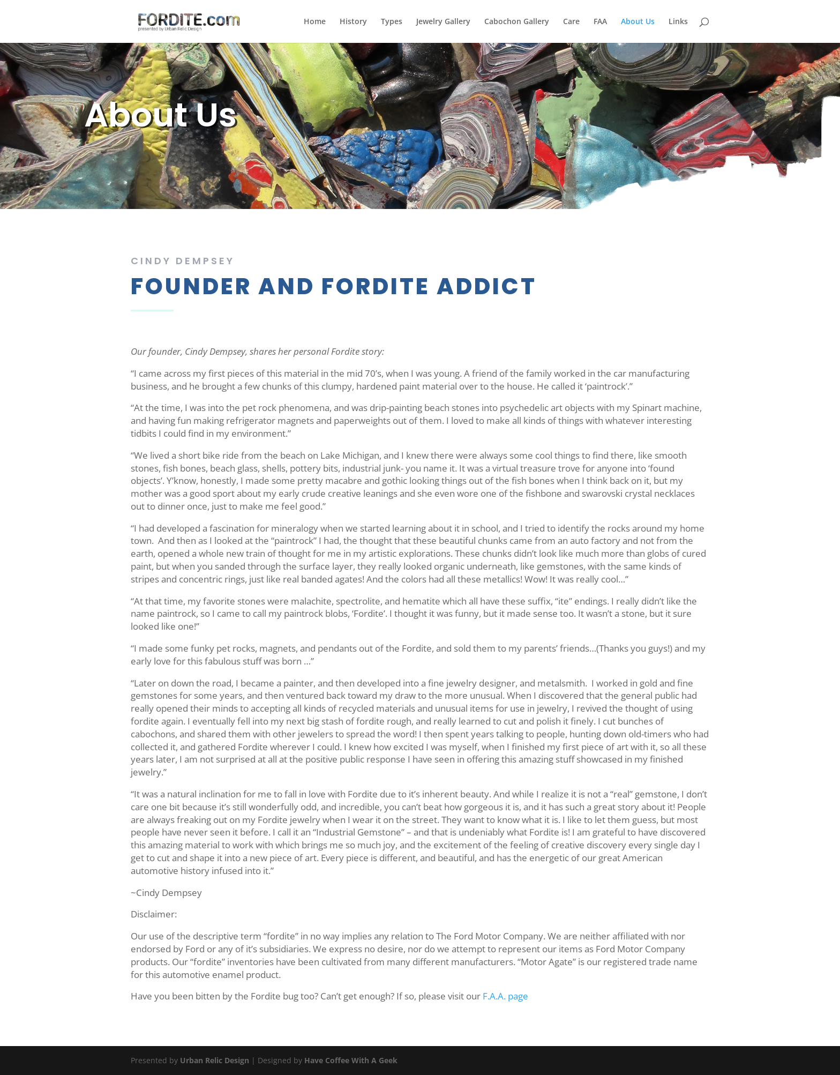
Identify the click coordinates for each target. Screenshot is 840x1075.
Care (571, 22)
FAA (600, 22)
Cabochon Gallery (516, 22)
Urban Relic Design (214, 1060)
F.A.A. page (505, 996)
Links (678, 22)
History (353, 22)
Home (315, 22)
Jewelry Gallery (443, 22)
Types (391, 22)
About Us (638, 22)
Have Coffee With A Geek (351, 1060)
